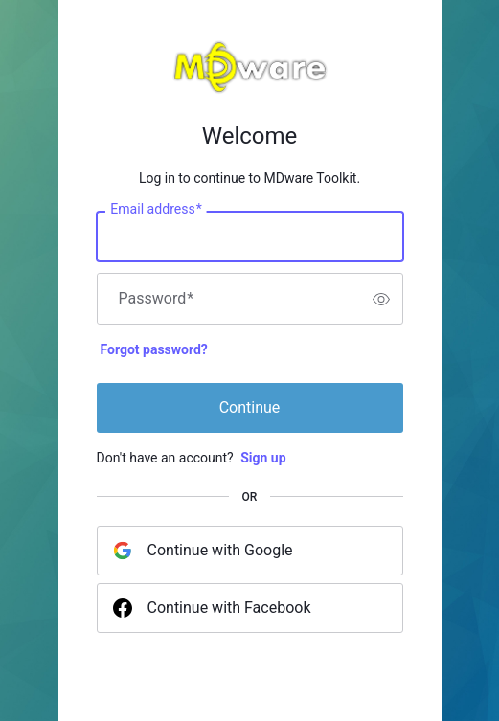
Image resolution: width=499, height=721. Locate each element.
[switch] (381, 299)
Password (156, 298)
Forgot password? (154, 349)
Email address (155, 209)
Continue (250, 407)
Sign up (262, 457)
